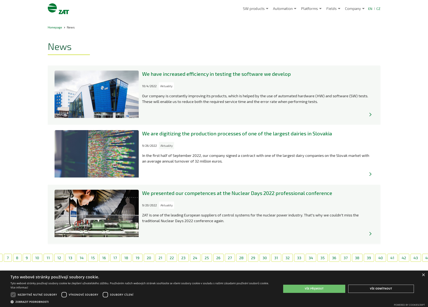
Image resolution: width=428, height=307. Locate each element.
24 (195, 257)
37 (346, 257)
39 (369, 257)
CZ (378, 9)
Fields (331, 8)
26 (218, 257)
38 (357, 257)
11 (48, 257)
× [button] (423, 275)
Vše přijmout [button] (314, 288)
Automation (283, 8)
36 (334, 257)
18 (126, 257)
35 (322, 257)
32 (287, 257)
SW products (254, 8)
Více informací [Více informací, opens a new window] (19, 287)
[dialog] (214, 289)
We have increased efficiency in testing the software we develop (216, 74)
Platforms (309, 8)
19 (137, 257)
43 (415, 257)
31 (276, 257)
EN (370, 9)
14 (82, 257)
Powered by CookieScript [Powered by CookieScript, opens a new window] (409, 304)
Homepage (55, 27)
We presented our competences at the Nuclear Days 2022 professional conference (237, 193)
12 (59, 257)
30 (265, 257)
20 (149, 257)
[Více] (370, 114)
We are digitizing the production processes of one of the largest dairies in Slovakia (237, 133)
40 (380, 257)
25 (207, 257)
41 (392, 257)
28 (241, 257)
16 (104, 257)
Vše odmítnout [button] (381, 288)
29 (253, 257)
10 (37, 257)
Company (353, 8)
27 (230, 257)
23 (183, 257)
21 (160, 257)
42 (404, 257)
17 (115, 257)
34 (311, 257)
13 (70, 257)
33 (299, 257)
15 (93, 257)
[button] (142, 302)
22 (172, 257)
